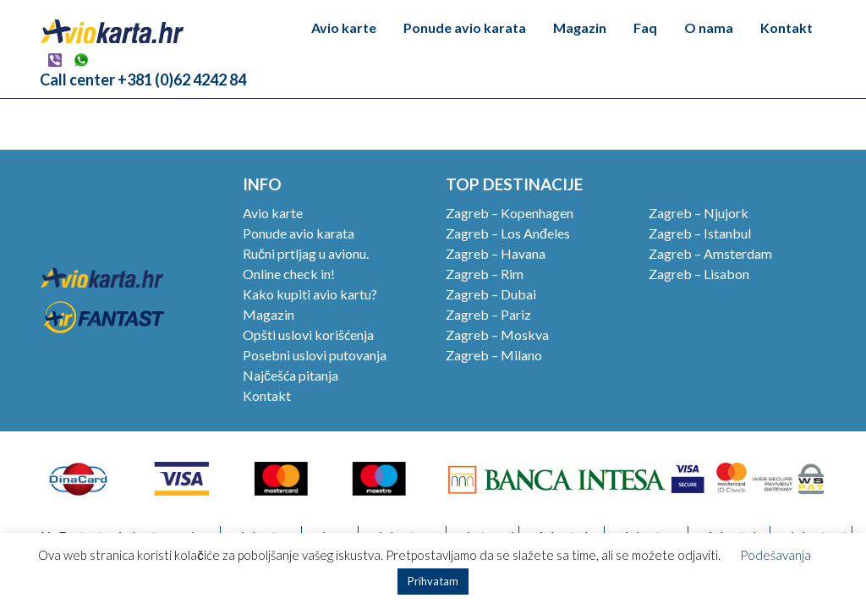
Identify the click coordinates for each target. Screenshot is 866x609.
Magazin (579, 27)
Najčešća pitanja (290, 375)
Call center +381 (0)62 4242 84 (143, 79)
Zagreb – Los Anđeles (508, 233)
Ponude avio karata (464, 27)
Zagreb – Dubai (491, 294)
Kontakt (786, 27)
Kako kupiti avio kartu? (310, 294)
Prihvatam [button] (433, 581)
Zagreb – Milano (494, 355)
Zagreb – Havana (495, 253)
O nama (708, 27)
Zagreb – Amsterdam (710, 253)
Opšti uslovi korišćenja (308, 334)
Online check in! (289, 274)
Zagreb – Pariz (488, 314)
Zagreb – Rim (484, 274)
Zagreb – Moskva (497, 334)
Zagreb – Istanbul (700, 233)
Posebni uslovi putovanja (314, 355)
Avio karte (343, 27)
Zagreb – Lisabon (699, 274)
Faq (645, 27)
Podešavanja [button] (775, 554)
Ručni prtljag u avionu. (306, 253)
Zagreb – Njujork (698, 213)
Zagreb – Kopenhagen (509, 213)
